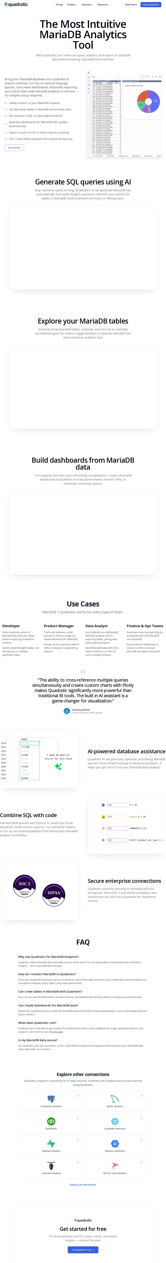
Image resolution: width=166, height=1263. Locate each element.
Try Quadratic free (83, 1249)
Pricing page (56, 1031)
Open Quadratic (151, 4)
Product (73, 4)
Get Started (14, 147)
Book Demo (131, 4)
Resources (104, 4)
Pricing (59, 4)
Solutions (88, 4)
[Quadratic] (16, 4)
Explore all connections (83, 1184)
